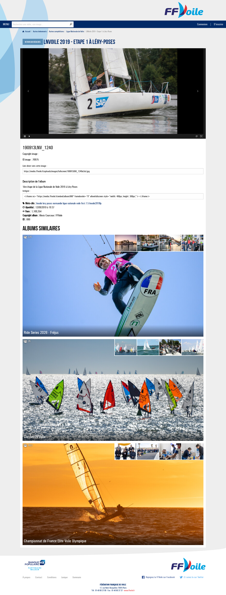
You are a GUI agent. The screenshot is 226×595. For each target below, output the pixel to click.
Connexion (202, 24)
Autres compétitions (56, 31)
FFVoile (183, 10)
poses (49, 203)
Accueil (26, 31)
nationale (72, 203)
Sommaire (76, 577)
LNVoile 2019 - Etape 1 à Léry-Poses (79, 43)
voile (78, 203)
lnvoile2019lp (95, 203)
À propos (26, 577)
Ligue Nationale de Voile (75, 31)
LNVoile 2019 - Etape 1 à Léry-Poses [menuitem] (99, 31)
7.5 (87, 203)
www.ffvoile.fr (129, 590)
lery (44, 203)
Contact (38, 577)
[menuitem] (27, 31)
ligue (65, 203)
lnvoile (39, 203)
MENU (6, 24)
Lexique (64, 577)
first (83, 203)
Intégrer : (113, 194)
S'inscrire (218, 24)
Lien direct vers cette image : (113, 169)
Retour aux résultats (33, 42)
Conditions (51, 577)
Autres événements (40, 31)
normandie (57, 203)
